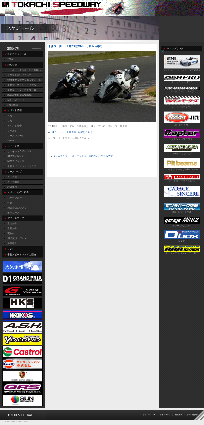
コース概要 (13, 182)
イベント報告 (14, 125)
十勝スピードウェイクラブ (21, 166)
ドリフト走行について (19, 75)
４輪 (9, 115)
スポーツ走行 (14, 197)
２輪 (9, 120)
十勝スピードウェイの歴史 (21, 254)
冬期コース (13, 212)
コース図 (12, 177)
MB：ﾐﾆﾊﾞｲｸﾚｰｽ (15, 100)
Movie (10, 140)
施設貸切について (16, 207)
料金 (9, 202)
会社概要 (178, 415)
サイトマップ (165, 415)
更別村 (11, 233)
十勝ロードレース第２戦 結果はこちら (71, 132)
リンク (11, 248)
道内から (12, 223)
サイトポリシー (149, 415)
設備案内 (12, 187)
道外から (12, 228)
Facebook (12, 105)
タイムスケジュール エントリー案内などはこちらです (83, 156)
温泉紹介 (12, 243)
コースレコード (15, 135)
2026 (10, 59)
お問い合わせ (192, 415)
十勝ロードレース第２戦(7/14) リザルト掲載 (75, 46)
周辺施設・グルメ (16, 238)
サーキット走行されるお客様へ (24, 70)
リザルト (12, 130)
